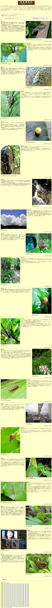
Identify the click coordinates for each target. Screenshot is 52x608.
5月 (12, 583)
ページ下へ (50, 41)
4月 (10, 583)
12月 (28, 583)
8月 (18, 583)
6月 (14, 583)
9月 (20, 583)
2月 (6, 583)
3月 (8, 583)
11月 (25, 583)
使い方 (47, 18)
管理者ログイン (4, 579)
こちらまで (10, 15)
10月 (23, 583)
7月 (16, 583)
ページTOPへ (46, 41)
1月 (4, 583)
